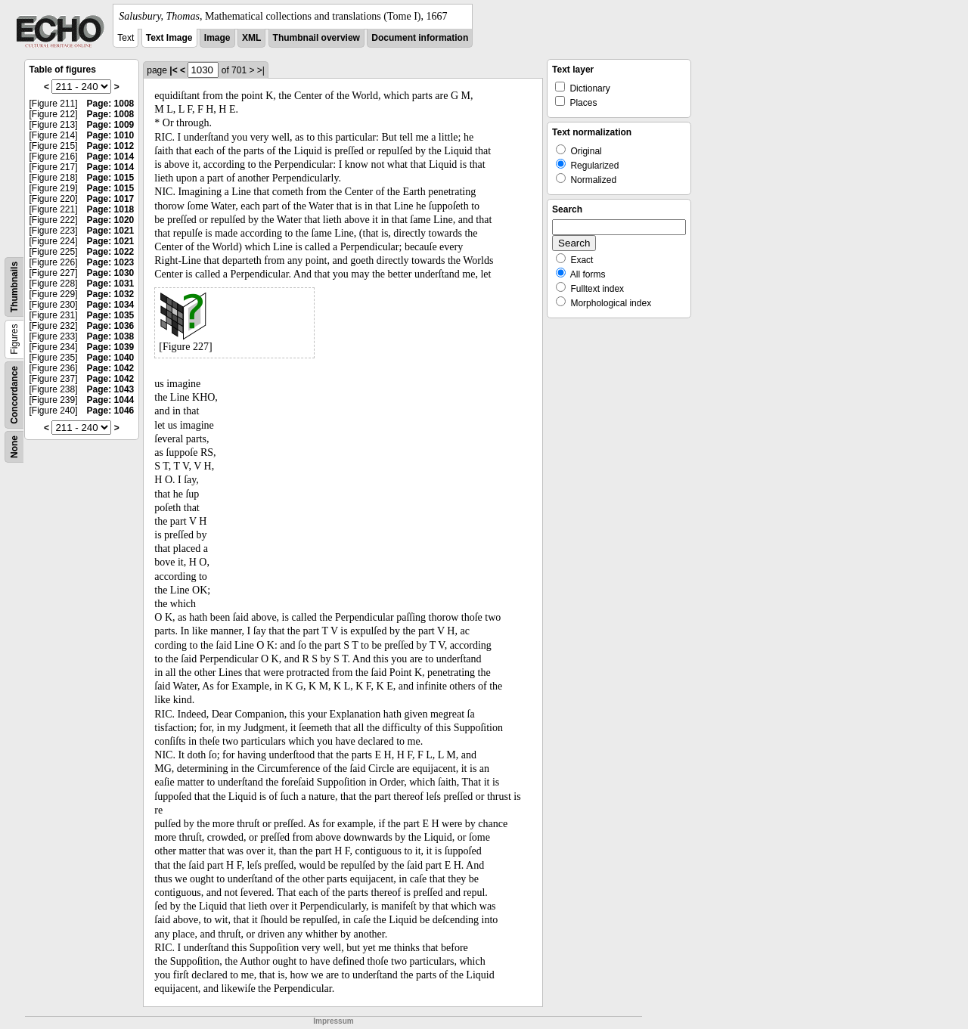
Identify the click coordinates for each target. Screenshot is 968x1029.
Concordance (14, 395)
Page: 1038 (111, 336)
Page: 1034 (111, 304)
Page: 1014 (111, 156)
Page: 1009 (111, 124)
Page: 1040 (111, 357)
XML (251, 38)
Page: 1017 (111, 199)
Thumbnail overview (316, 38)
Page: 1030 (111, 273)
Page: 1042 (111, 368)
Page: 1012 (111, 146)
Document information (419, 38)
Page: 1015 (111, 177)
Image (217, 38)
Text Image (169, 38)
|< (173, 70)
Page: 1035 (111, 315)
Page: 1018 (111, 209)
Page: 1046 (111, 410)
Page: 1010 (111, 135)
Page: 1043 (111, 389)
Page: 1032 (111, 294)
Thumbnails (14, 287)
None (14, 446)
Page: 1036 (111, 326)
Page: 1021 (111, 230)
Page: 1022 (111, 251)
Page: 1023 (111, 262)
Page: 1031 (111, 283)
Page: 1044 (111, 400)
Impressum (333, 1021)
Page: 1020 (111, 220)
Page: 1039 (111, 347)
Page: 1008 (111, 103)
